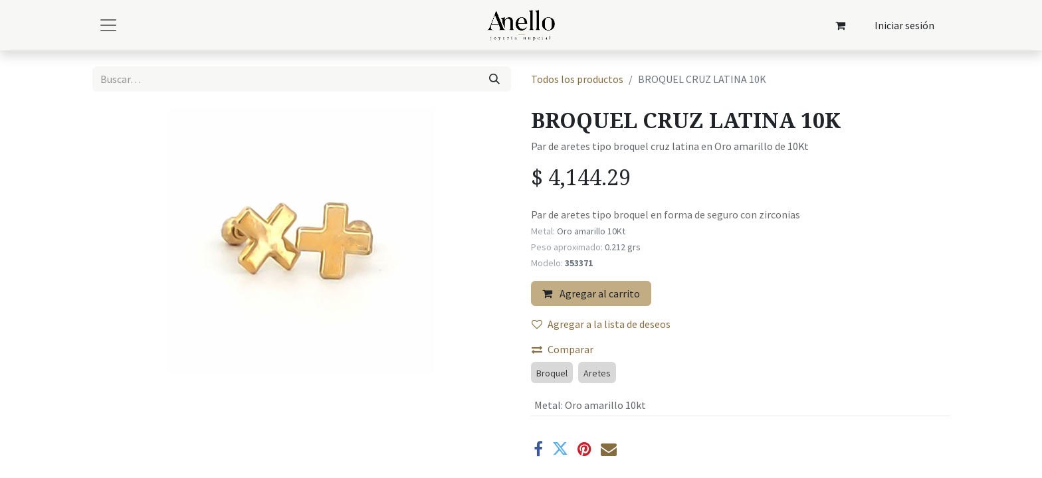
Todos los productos (577, 79)
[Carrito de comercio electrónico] (841, 25)
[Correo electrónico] (609, 449)
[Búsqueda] (494, 79)
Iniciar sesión (904, 25)
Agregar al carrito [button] (591, 293)
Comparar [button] (562, 349)
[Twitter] (560, 449)
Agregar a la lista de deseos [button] (601, 324)
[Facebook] (538, 449)
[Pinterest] (584, 449)
